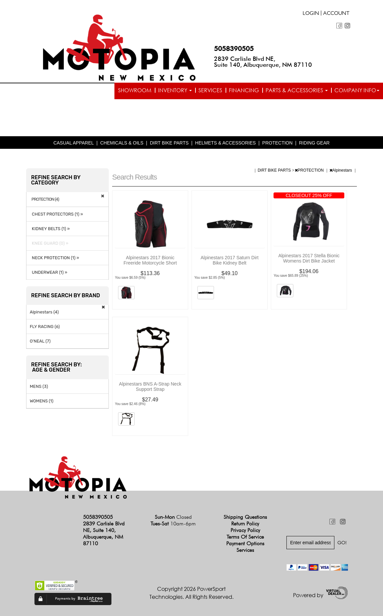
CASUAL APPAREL (73, 142)
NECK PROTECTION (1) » (54, 257)
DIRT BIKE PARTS (169, 142)
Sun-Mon (173, 517)
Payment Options (245, 543)
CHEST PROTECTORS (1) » (56, 214)
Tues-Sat (173, 523)
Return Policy (245, 523)
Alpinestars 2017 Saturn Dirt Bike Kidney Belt (229, 260)
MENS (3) (39, 386)
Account (336, 14)
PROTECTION (277, 142)
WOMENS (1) (42, 400)
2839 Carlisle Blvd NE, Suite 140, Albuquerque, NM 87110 (263, 61)
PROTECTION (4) (45, 199)
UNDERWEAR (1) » (48, 272)
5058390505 (234, 48)
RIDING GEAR (314, 142)
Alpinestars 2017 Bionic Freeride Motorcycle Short (150, 260)
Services (210, 90)
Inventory (175, 90)
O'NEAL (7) (40, 341)
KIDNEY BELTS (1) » (50, 228)
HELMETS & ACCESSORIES (225, 142)
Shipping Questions (245, 517)
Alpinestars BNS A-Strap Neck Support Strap (150, 386)
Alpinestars (341, 170)
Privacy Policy (245, 530)
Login (311, 14)
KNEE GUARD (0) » (49, 243)
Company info (356, 90)
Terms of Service (245, 537)
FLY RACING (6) (45, 326)
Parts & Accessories (297, 90)
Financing (244, 90)
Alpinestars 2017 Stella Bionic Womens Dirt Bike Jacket (308, 258)
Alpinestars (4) (44, 311)
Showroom (134, 90)
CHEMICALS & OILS (122, 142)
